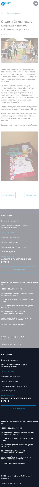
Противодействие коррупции (13, 463)
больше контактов (7, 395)
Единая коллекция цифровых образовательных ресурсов (13, 452)
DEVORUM (17, 483)
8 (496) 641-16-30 (21, 386)
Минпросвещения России (11, 428)
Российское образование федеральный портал (17, 439)
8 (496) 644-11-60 (14, 377)
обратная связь (18, 408)
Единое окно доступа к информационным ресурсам (18, 445)
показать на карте (7, 371)
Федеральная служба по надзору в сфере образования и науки (17, 433)
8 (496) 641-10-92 (13, 381)
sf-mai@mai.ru (10, 391)
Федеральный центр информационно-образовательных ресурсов (16, 458)
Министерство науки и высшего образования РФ (19, 422)
